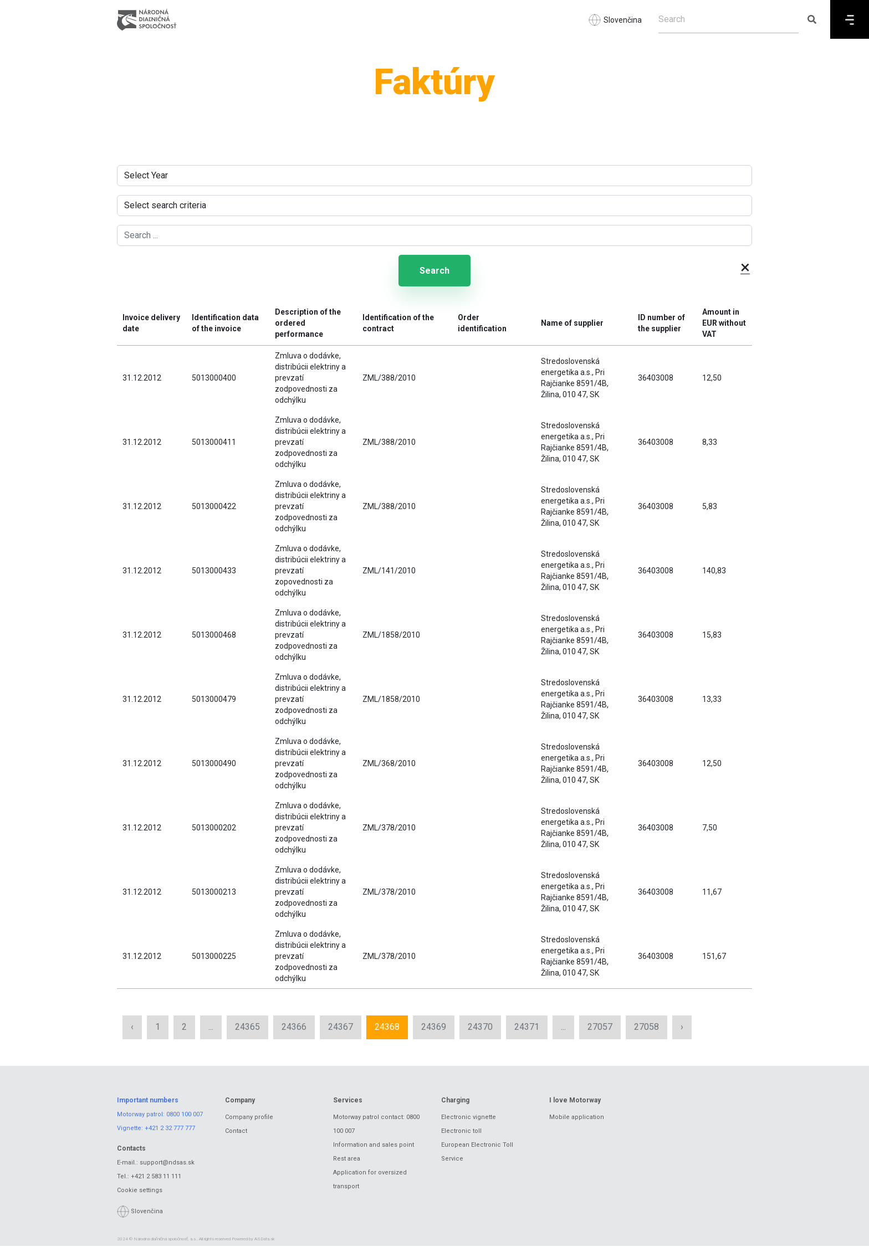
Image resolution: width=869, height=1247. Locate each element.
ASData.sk (264, 1240)
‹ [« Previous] (132, 1028)
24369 (433, 1028)
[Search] (728, 19)
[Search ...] (434, 235)
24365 (247, 1028)
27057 (599, 1028)
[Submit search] (812, 19)
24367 (340, 1028)
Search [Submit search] (434, 271)
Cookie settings (139, 1191)
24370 (480, 1028)
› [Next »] (682, 1028)
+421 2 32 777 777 (170, 1129)
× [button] (745, 267)
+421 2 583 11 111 (156, 1177)
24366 (294, 1028)
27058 (646, 1028)
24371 (526, 1028)
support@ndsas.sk (167, 1163)
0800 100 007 (184, 1115)
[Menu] (849, 19)
